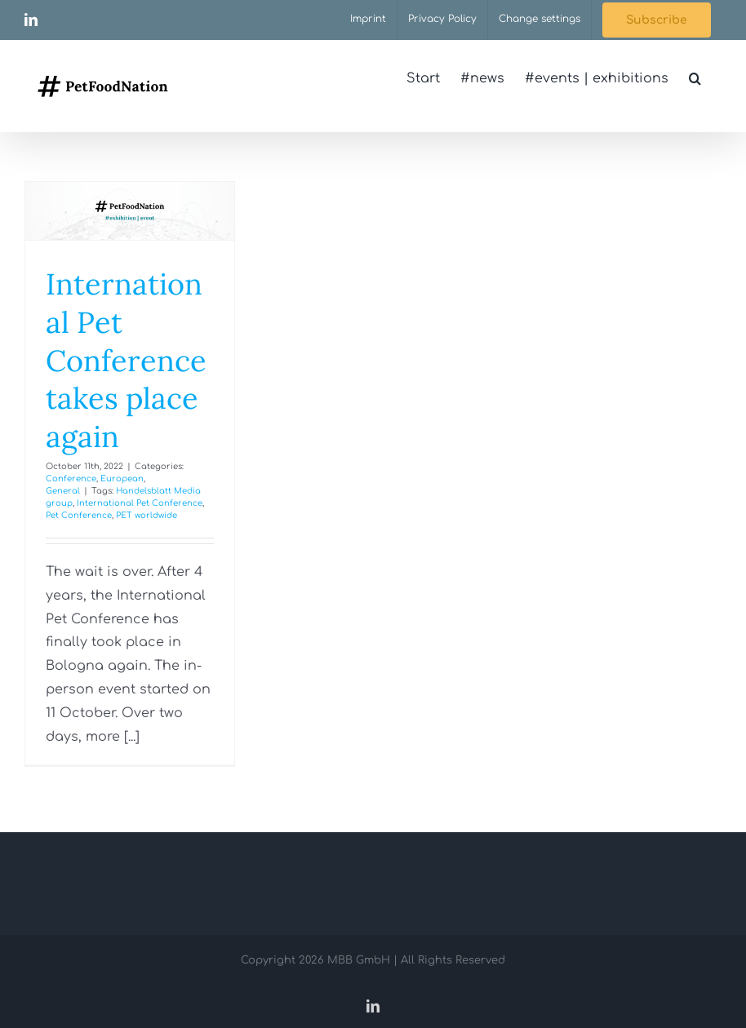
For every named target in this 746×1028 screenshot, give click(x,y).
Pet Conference (79, 515)
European (122, 478)
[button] (695, 78)
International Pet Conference (139, 502)
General (63, 490)
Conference (71, 478)
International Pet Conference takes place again (126, 360)
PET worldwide (146, 515)
